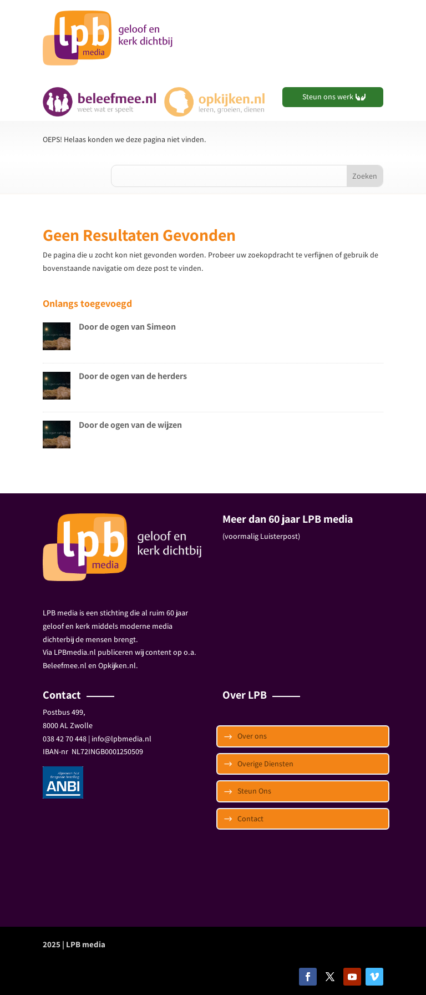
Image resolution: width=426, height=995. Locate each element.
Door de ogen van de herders (133, 376)
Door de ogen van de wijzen (130, 425)
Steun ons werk (327, 97)
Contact (250, 819)
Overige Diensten (265, 764)
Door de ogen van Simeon (127, 326)
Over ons (252, 736)
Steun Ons (254, 791)
